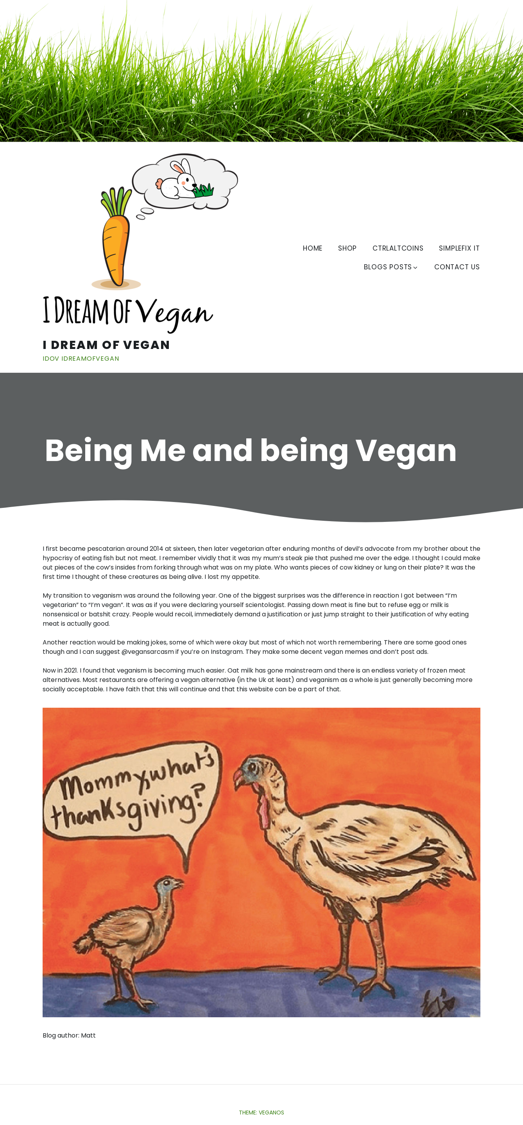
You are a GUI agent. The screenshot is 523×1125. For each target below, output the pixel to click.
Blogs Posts (391, 267)
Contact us (457, 267)
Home (312, 248)
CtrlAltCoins (398, 248)
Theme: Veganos (261, 1112)
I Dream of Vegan (106, 345)
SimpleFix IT (459, 248)
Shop (347, 248)
